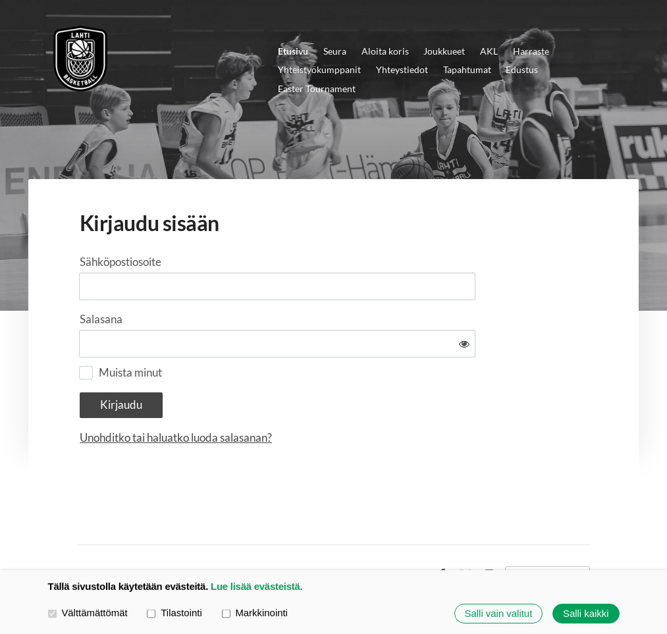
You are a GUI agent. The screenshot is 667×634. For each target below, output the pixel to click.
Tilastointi (174, 613)
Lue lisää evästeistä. (256, 586)
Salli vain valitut (499, 613)
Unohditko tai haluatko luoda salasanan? (307, 397)
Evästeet (409, 535)
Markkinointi (255, 613)
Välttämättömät (88, 613)
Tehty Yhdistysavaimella (547, 535)
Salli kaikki (586, 613)
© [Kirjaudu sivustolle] (81, 535)
